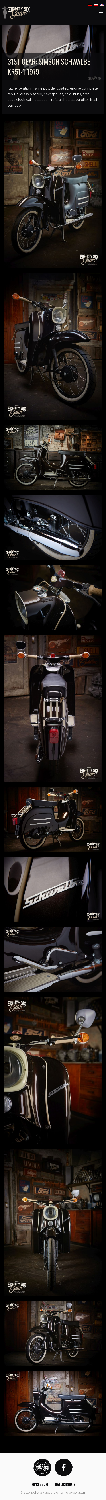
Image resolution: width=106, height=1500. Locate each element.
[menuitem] (39, 1484)
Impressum (39, 1484)
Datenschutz (65, 1484)
